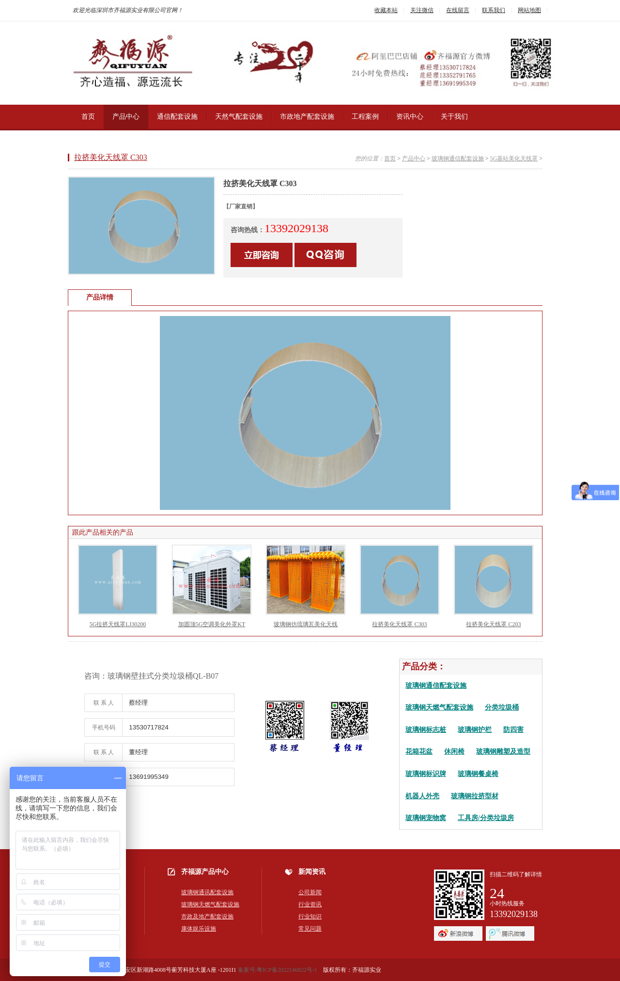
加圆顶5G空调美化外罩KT (212, 624)
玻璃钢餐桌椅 (478, 773)
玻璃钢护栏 (475, 729)
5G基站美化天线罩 (514, 158)
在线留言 (457, 10)
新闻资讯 (312, 871)
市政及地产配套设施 (207, 916)
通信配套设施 (177, 116)
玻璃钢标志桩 (425, 729)
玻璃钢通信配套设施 (458, 158)
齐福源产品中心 (205, 871)
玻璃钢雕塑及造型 (503, 751)
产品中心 (126, 116)
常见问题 (310, 928)
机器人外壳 (422, 796)
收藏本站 (386, 10)
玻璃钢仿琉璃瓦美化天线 (306, 624)
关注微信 (422, 10)
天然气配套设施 (239, 116)
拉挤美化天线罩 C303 (110, 157)
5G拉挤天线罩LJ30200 (118, 624)
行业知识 (310, 916)
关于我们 (454, 116)
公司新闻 (310, 892)
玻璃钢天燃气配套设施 (439, 707)
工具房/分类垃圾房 (486, 818)
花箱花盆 (419, 751)
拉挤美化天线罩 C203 (493, 624)
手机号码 (103, 727)
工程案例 (365, 116)
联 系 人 (103, 702)
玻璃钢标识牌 (425, 773)
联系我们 (493, 10)
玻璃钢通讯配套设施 (207, 892)
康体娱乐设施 (198, 928)
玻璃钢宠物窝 (425, 818)
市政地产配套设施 (307, 116)
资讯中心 (409, 116)
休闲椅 (454, 751)
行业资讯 (310, 904)
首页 (88, 116)
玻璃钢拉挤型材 (474, 796)
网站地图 (529, 10)
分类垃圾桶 (502, 707)
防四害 (513, 729)
